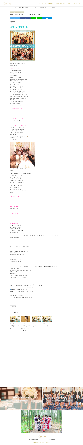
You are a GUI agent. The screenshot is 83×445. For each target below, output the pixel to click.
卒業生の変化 (63, 3)
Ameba (41, 423)
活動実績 (57, 3)
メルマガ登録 (77, 3)
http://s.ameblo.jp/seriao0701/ (17, 295)
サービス (44, 3)
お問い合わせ (52, 439)
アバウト (38, 3)
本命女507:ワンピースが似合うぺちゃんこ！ (36, 327)
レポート (70, 3)
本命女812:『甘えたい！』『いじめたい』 (14, 327)
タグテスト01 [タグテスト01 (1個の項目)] (13, 306)
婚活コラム (50, 3)
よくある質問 (44, 439)
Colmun (62, 399)
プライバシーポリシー (33, 439)
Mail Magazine (21, 399)
